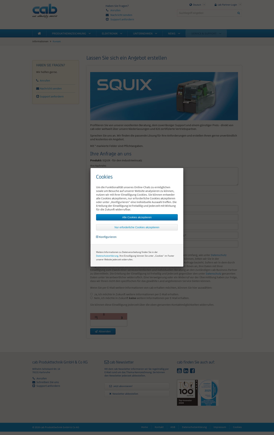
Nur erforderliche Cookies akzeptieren (136, 227)
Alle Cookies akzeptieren (137, 217)
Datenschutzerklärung (107, 255)
